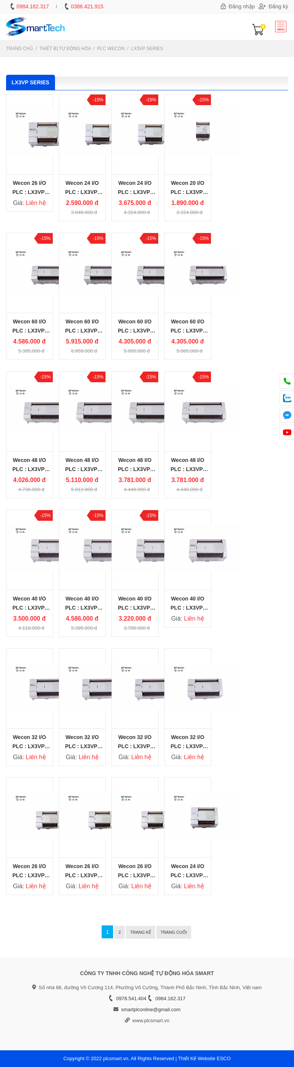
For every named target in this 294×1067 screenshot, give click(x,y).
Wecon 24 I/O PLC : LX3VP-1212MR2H (82, 192)
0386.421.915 (87, 6)
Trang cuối (173, 932)
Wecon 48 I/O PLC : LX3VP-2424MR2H (29, 469)
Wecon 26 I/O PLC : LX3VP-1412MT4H (82, 875)
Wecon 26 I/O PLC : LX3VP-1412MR (29, 192)
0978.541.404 (131, 998)
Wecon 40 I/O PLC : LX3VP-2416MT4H (82, 608)
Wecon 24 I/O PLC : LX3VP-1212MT (187, 875)
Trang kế (140, 932)
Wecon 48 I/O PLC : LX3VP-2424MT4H (82, 469)
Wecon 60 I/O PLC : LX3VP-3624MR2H (29, 330)
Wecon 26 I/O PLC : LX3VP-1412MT (135, 875)
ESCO (224, 1058)
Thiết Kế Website (196, 1058)
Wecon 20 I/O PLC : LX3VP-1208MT (187, 192)
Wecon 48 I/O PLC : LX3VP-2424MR (187, 469)
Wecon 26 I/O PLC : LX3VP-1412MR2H (29, 875)
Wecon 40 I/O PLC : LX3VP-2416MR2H (29, 608)
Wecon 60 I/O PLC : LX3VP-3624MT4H (82, 330)
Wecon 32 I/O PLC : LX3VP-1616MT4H (82, 746)
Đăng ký (273, 6)
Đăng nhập (238, 6)
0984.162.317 (32, 6)
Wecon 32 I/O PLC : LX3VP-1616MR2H (29, 746)
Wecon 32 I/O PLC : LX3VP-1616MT (135, 746)
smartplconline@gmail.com (150, 1009)
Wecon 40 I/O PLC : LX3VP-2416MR (187, 608)
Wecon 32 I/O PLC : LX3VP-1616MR (187, 746)
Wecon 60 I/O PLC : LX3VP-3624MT (135, 330)
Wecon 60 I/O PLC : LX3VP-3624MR (187, 330)
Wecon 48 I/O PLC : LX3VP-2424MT (135, 469)
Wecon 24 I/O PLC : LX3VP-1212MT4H (135, 192)
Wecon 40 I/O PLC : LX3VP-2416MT (135, 608)
